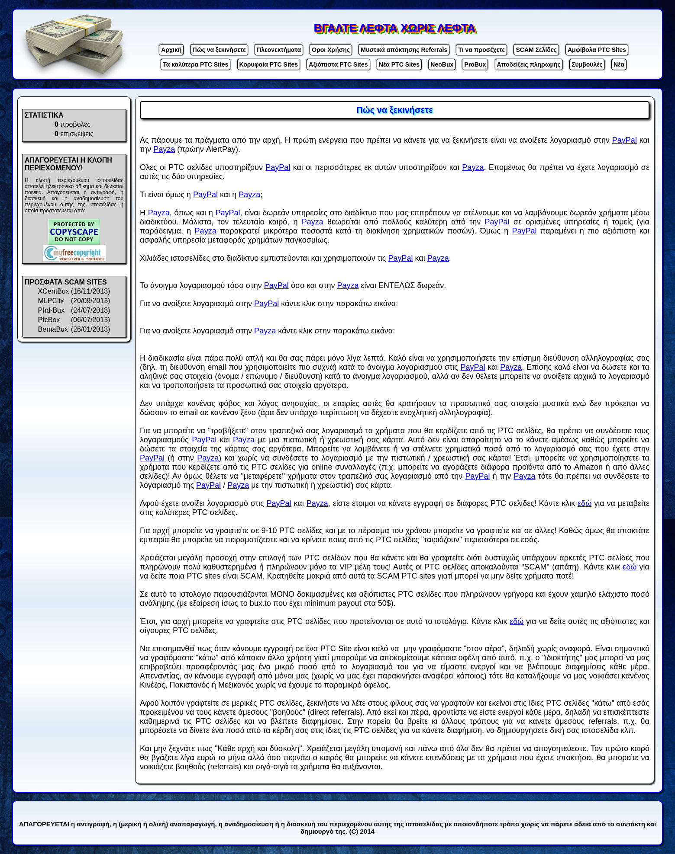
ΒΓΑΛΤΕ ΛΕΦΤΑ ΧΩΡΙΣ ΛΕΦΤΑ (394, 27)
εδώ (584, 503)
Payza (164, 149)
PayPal (624, 140)
